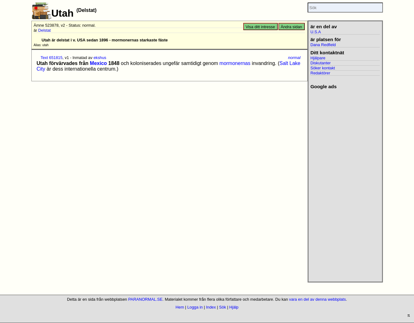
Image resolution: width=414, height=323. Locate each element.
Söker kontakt (322, 68)
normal (294, 57)
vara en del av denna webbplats (317, 299)
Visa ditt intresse (260, 26)
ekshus (100, 57)
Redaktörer (320, 73)
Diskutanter (320, 63)
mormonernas (234, 63)
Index (211, 307)
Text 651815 (51, 57)
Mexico (98, 63)
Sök (222, 307)
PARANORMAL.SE (145, 299)
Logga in (195, 307)
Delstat (44, 30)
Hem (179, 307)
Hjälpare (317, 58)
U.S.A (315, 32)
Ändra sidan (291, 26)
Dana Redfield (323, 44)
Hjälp (234, 307)
